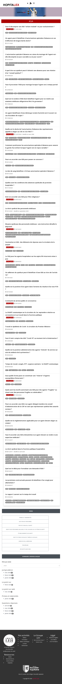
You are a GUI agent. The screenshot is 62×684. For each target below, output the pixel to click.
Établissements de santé (25, 533)
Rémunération (9, 429)
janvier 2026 (9, 578)
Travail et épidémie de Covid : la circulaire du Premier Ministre (27, 327)
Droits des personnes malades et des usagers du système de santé (25, 529)
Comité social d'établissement (39, 137)
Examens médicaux (40, 107)
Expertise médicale (11, 443)
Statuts (47, 79)
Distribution (15, 459)
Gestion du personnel (49, 265)
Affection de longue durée (23, 47)
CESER (28, 429)
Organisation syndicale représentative (40, 234)
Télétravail (32, 265)
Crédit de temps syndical (25, 79)
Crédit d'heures (13, 79)
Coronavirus (20, 251)
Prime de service (10, 265)
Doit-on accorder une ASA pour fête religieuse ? (22, 197)
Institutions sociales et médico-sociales (25, 537)
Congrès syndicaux (26, 232)
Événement (25, 645)
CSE (49, 137)
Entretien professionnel (34, 461)
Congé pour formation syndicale (26, 218)
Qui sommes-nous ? (39, 640)
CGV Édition (54, 639)
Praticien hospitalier (11, 191)
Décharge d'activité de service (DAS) (29, 121)
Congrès (33, 459)
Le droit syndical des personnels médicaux (20, 208)
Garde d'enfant (50, 154)
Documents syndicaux (46, 457)
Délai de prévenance (28, 474)
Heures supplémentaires (19, 500)
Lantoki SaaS (35, 678)
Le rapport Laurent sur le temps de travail (20, 494)
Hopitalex (10, 663)
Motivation (17, 455)
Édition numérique (24, 641)
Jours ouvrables (10, 65)
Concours (8, 165)
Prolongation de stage (21, 344)
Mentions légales (53, 637)
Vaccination (9, 251)
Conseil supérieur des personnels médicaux (33, 216)
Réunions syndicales (38, 79)
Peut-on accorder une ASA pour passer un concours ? (24, 159)
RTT (7, 370)
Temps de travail (10, 321)
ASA (7, 32)
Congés (18, 265)
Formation (24, 455)
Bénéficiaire (35, 281)
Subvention (17, 216)
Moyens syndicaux (10, 236)
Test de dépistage (35, 295)
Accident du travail (41, 123)
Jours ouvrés (37, 63)
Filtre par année (6, 562)
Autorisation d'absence (24, 137)
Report (24, 370)
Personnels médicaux (15, 214)
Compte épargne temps (33, 500)
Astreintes (8, 500)
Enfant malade (32, 32)
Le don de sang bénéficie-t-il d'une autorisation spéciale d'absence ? (30, 171)
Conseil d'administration (15, 415)
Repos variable (41, 154)
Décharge (8, 461)
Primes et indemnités (11, 457)
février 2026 (9, 575)
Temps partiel (9, 93)
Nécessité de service (50, 214)
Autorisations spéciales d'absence (18, 32)
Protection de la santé (25, 525)
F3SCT (20, 139)
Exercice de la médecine (25, 541)
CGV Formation (54, 641)
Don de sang (12, 177)
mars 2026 (9, 572)
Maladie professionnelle (12, 121)
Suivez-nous (39, 642)
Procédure (25, 545)
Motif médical (12, 398)
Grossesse (31, 107)
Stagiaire (8, 344)
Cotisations (23, 459)
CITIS (48, 123)
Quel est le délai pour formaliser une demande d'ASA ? (24, 468)
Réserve (8, 384)
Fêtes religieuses (32, 203)
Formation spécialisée (11, 139)
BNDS (10, 657)
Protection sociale (44, 121)
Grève (22, 265)
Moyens (48, 216)
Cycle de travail (21, 502)
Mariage (30, 63)
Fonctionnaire (45, 461)
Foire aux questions (11, 267)
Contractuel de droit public (19, 461)
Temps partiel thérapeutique (13, 49)
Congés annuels (13, 370)
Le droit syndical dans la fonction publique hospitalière (25, 449)
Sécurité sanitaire (25, 549)
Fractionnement (46, 63)
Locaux (31, 457)
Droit (40, 203)
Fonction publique (10, 502)
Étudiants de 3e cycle (11, 218)
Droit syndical (12, 137)
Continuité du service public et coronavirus (20, 301)
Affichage (8, 459)
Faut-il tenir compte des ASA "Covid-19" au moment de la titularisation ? (31, 338)
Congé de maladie (10, 47)
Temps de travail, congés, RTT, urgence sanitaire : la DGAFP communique (31, 364)
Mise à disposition (23, 457)
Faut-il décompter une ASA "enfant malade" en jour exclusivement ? (29, 27)
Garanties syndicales (39, 463)
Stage (7, 214)
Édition (24, 637)
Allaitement (12, 489)
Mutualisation (49, 459)
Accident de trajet (29, 123)
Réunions (36, 457)
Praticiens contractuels (23, 489)
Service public (9, 307)
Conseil (24, 643)
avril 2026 (8, 605)
